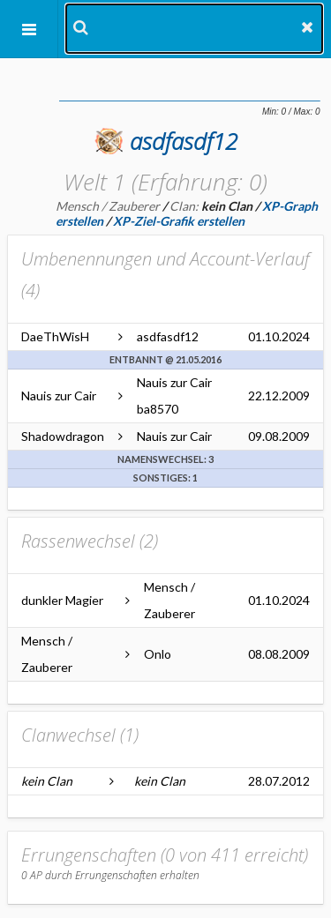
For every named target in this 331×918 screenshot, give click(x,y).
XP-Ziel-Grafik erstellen (178, 220)
